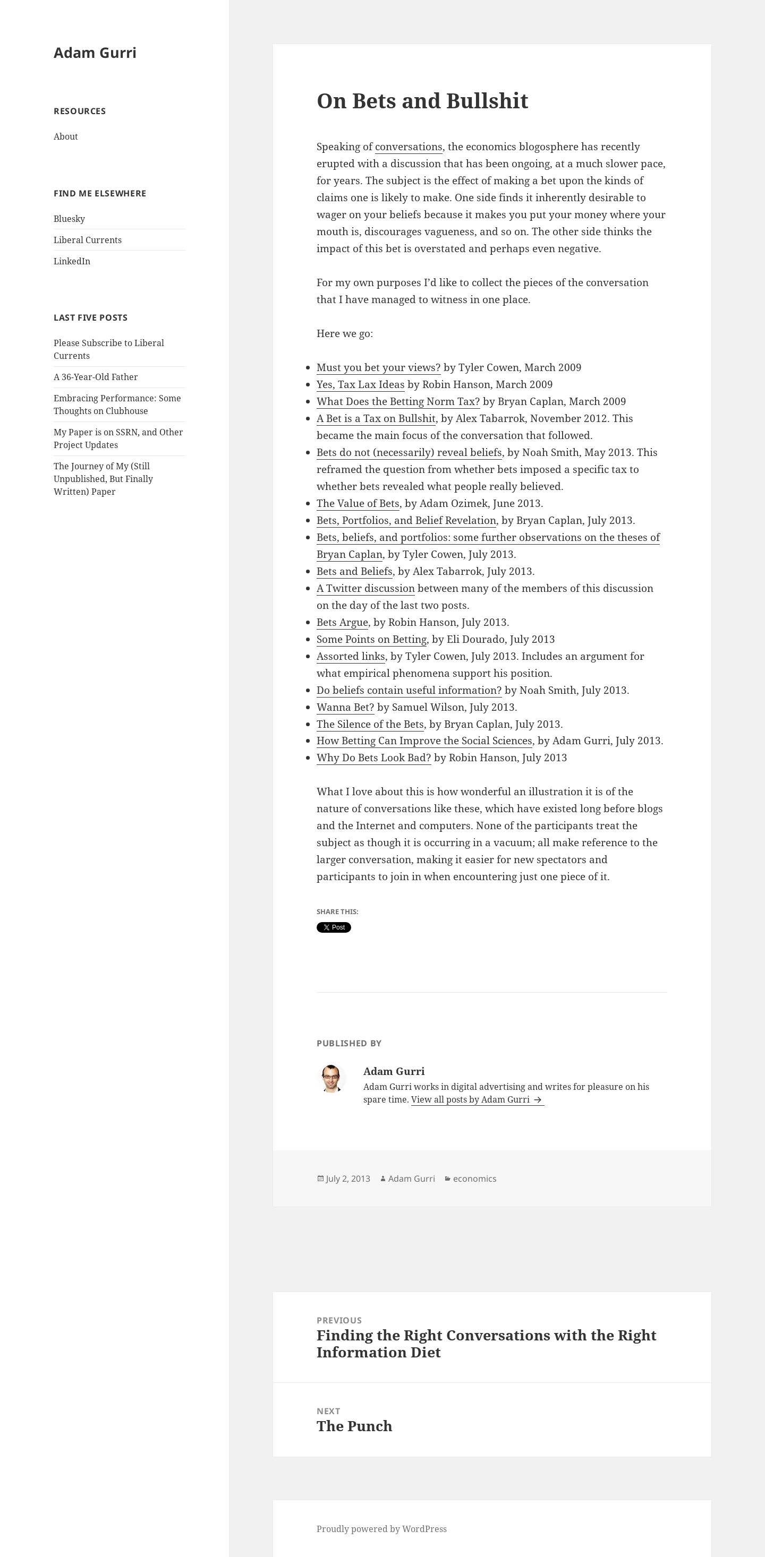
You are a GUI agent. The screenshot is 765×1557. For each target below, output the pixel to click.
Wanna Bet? (346, 707)
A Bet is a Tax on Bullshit (376, 418)
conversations (409, 146)
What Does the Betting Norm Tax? (398, 401)
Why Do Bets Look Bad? (374, 757)
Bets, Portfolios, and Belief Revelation (406, 520)
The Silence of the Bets (370, 724)
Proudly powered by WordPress (382, 1529)
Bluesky (69, 219)
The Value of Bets (358, 503)
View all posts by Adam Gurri (471, 1099)
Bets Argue (342, 622)
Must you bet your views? (379, 367)
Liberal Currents (88, 240)
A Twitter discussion (366, 588)
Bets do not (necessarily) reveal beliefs (409, 452)
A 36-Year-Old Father (96, 377)
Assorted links (351, 656)
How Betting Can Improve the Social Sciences (424, 740)
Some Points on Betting (372, 639)
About (66, 136)
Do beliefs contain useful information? (409, 690)
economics (475, 1178)
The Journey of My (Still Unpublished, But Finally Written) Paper (103, 478)
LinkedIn (72, 261)
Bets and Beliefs (355, 571)
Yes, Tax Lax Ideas (361, 384)
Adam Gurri (95, 52)
